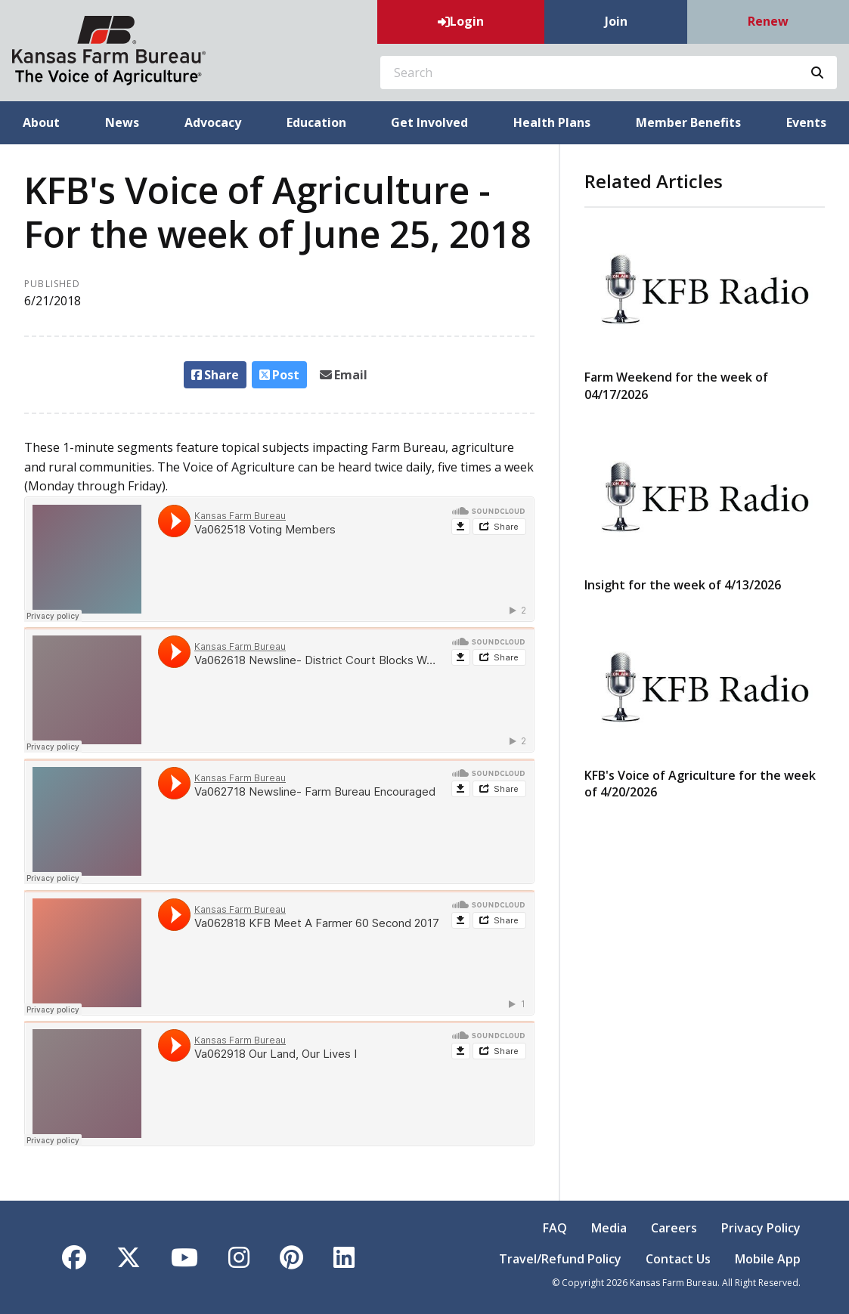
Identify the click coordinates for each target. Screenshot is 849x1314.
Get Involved (429, 122)
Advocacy (212, 122)
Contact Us (678, 1259)
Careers (674, 1228)
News (122, 122)
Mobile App (768, 1259)
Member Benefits (688, 122)
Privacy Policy (761, 1228)
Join (616, 21)
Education (316, 122)
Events (806, 122)
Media (609, 1228)
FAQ (555, 1228)
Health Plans (551, 122)
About (41, 122)
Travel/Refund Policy (560, 1259)
